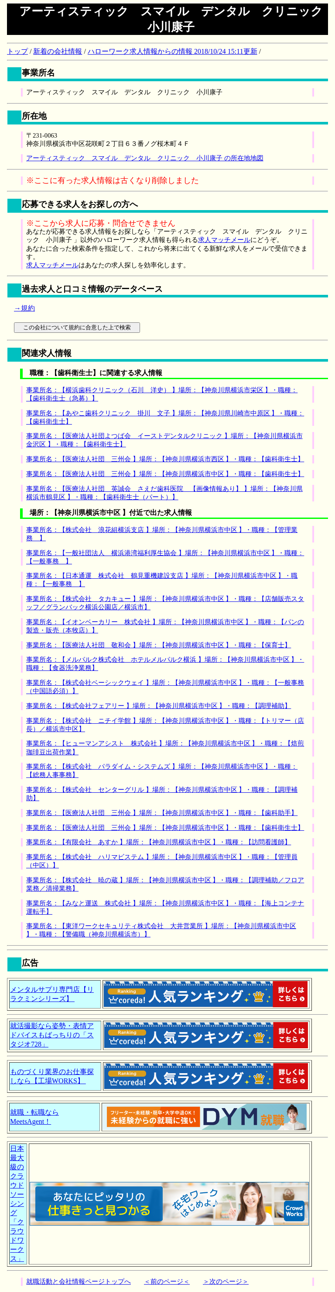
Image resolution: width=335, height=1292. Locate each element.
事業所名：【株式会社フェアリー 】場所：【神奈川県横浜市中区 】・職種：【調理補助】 (158, 705)
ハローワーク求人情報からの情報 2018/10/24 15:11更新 (172, 51)
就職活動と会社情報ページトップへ (78, 1281)
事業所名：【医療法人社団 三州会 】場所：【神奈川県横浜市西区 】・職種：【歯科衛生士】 (165, 459)
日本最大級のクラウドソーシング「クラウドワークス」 (17, 1203)
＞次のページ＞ (226, 1281)
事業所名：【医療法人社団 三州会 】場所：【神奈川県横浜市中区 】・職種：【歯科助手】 (161, 812)
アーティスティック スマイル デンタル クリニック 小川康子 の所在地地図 (144, 158)
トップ (17, 51)
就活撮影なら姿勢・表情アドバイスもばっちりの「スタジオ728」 (52, 1035)
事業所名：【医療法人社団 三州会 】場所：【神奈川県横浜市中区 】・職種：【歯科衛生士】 (165, 473)
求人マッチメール (224, 239)
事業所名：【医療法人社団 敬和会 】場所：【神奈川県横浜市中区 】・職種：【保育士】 (158, 645)
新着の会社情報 (57, 51)
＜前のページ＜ (167, 1281)
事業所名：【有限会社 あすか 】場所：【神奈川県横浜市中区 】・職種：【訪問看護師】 (158, 842)
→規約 (24, 308)
